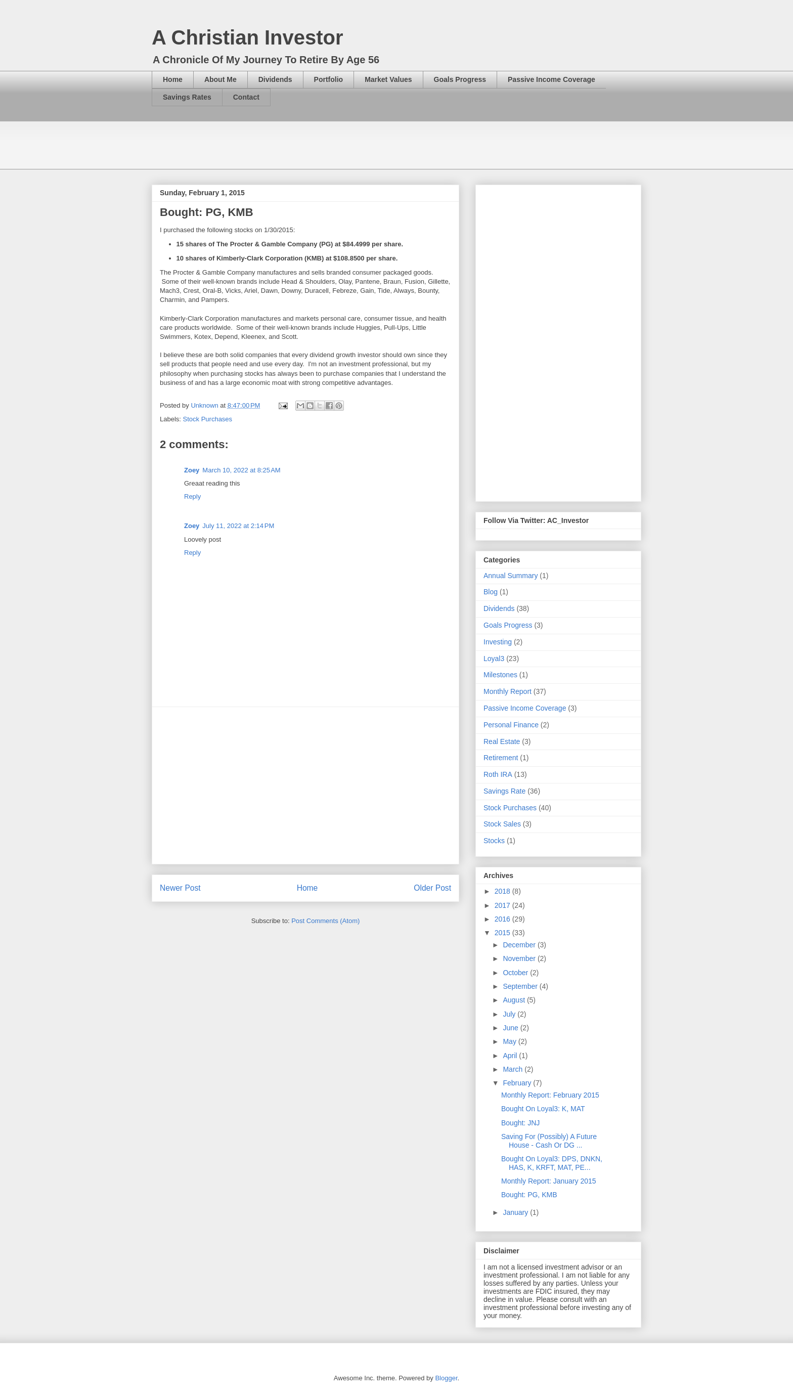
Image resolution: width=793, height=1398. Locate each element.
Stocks (494, 841)
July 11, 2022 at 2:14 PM (238, 526)
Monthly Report (507, 691)
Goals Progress (460, 79)
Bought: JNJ (520, 1123)
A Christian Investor (247, 37)
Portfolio (328, 79)
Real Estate (501, 741)
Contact (246, 97)
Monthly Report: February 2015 (550, 1095)
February (518, 1083)
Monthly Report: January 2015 (548, 1181)
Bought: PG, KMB (529, 1195)
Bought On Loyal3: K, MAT (543, 1109)
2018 (503, 891)
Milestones (500, 675)
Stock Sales (502, 824)
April (511, 1056)
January (516, 1212)
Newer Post (180, 888)
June (511, 1028)
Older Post (432, 888)
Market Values (388, 79)
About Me (220, 79)
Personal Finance (511, 725)
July (510, 1014)
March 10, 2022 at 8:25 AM (241, 470)
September (521, 986)
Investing (497, 642)
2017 (503, 905)
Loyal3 (493, 658)
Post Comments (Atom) (325, 921)
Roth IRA (497, 774)
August (514, 1000)
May (510, 1041)
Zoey (191, 470)
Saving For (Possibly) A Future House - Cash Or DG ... (549, 1140)
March (513, 1069)
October (516, 973)
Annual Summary (510, 576)
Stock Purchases (208, 419)
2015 (503, 933)
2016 (503, 919)
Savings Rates (187, 97)
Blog (490, 592)
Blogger (446, 1378)
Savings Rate (504, 791)
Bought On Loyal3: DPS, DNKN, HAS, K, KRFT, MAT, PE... (551, 1163)
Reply (192, 496)
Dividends (275, 79)
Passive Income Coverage (551, 79)
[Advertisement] (336, 144)
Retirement (500, 758)
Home (173, 79)
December (520, 945)
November (520, 958)
